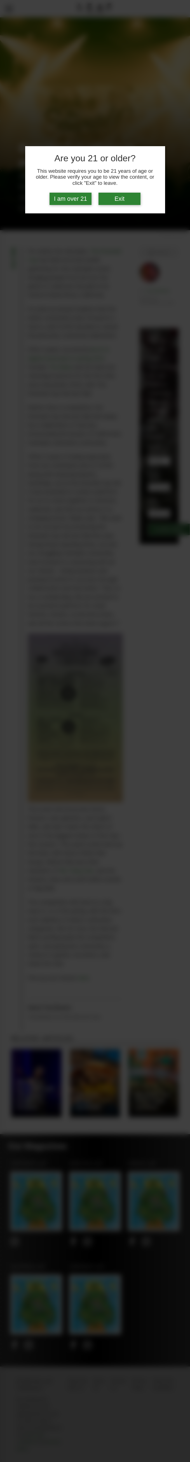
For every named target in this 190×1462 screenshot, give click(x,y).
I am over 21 (70, 198)
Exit (119, 198)
